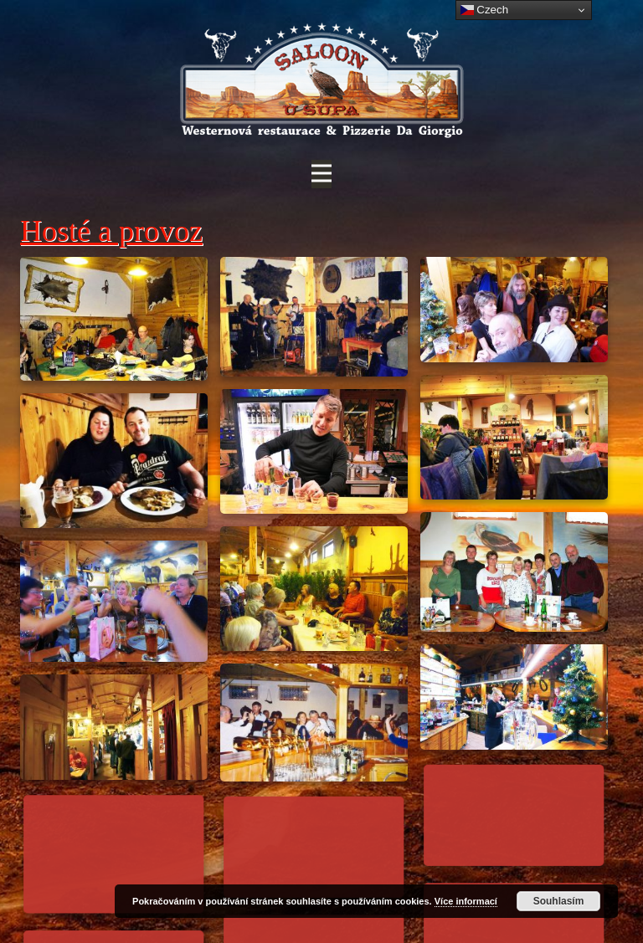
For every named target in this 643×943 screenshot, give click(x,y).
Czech (484, 10)
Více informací (466, 901)
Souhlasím (558, 901)
